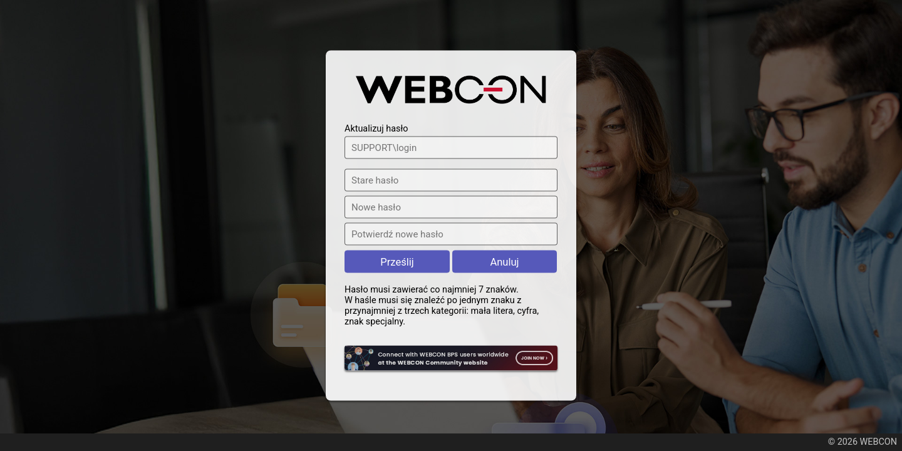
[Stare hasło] (451, 180)
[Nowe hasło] (451, 207)
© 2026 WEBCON (862, 442)
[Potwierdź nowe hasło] (451, 234)
